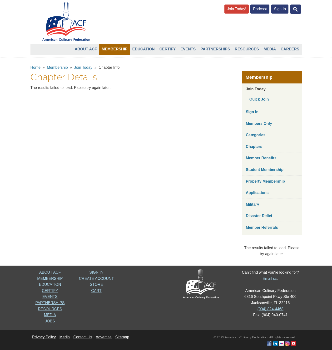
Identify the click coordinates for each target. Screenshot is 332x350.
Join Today (83, 67)
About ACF (86, 49)
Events (188, 49)
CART (96, 291)
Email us (270, 279)
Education (143, 49)
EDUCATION (50, 284)
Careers (290, 49)
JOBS (50, 321)
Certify (167, 49)
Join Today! (236, 9)
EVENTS (50, 297)
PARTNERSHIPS (50, 303)
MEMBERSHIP (50, 279)
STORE (96, 284)
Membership (114, 49)
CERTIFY (50, 291)
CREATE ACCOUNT (96, 279)
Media (270, 49)
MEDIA (50, 315)
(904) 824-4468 (270, 309)
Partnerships (215, 49)
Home (35, 67)
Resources (247, 49)
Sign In (280, 9)
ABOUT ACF (50, 272)
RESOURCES (50, 309)
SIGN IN (96, 272)
